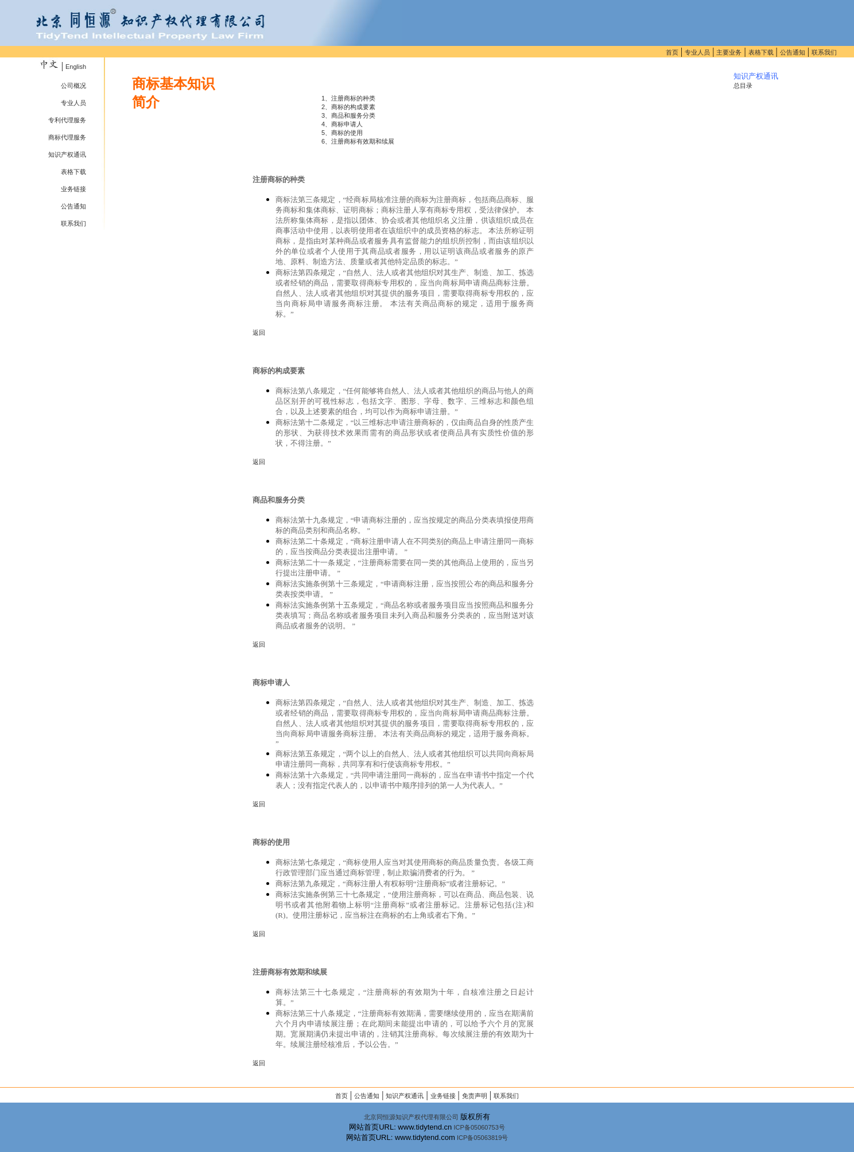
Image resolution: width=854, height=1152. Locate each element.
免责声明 (474, 1095)
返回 (259, 332)
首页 (672, 52)
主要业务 (729, 52)
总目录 (742, 85)
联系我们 (824, 52)
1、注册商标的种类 (348, 98)
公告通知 (792, 52)
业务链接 (73, 188)
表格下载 (761, 52)
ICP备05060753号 (479, 1127)
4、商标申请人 (342, 124)
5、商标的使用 (342, 132)
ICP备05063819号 (482, 1137)
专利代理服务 (67, 120)
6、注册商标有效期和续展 (357, 141)
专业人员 (697, 52)
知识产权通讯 (67, 154)
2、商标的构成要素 (348, 106)
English (75, 66)
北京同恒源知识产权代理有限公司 (411, 1117)
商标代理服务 (67, 137)
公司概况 (73, 85)
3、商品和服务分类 (348, 115)
